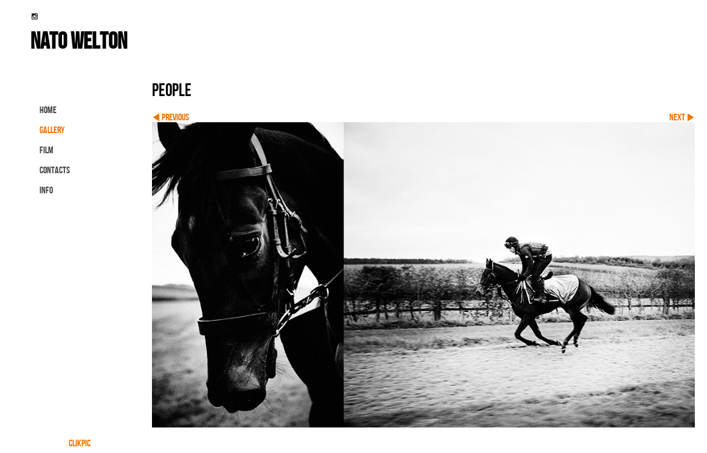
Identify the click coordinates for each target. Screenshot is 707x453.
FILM (46, 150)
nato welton (78, 40)
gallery (52, 130)
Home (48, 110)
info (46, 190)
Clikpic (80, 443)
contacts (55, 170)
